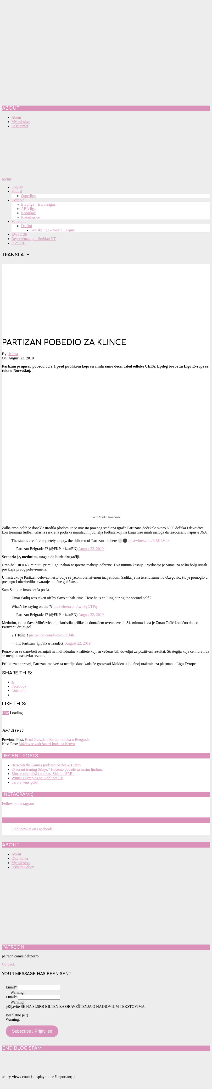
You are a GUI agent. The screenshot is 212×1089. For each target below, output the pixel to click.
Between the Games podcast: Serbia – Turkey (46, 765)
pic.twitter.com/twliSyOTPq (75, 606)
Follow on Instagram (18, 803)
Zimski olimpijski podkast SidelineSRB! (42, 774)
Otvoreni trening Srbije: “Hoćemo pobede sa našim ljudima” (57, 769)
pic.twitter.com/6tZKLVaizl (149, 541)
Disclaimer (19, 858)
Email (11, 987)
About (16, 854)
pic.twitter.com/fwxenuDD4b (51, 635)
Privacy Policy (22, 867)
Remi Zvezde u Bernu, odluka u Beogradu (57, 739)
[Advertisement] (106, 297)
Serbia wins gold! (25, 782)
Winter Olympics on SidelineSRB (37, 778)
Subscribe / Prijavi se (32, 1031)
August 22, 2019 (91, 549)
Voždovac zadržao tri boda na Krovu (47, 744)
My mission (20, 863)
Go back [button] (8, 964)
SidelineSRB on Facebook (36, 820)
